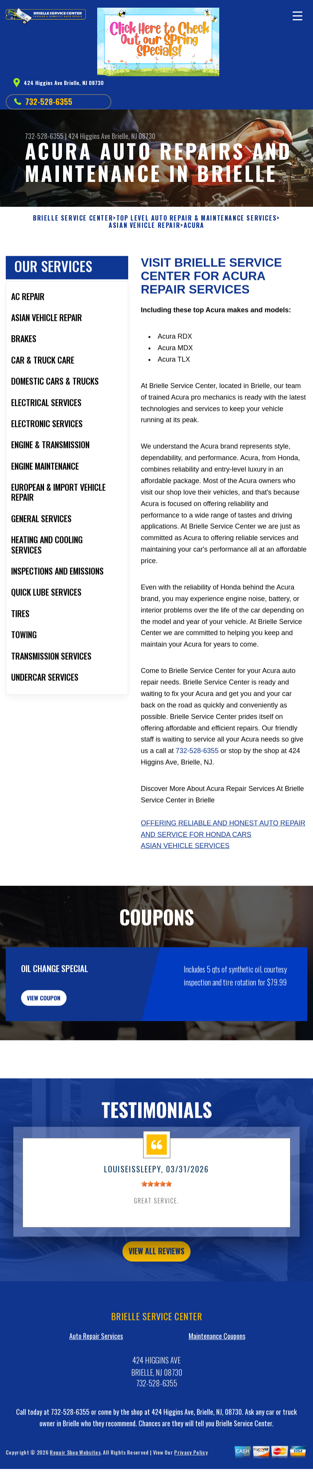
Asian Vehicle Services (185, 883)
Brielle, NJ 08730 (133, 136)
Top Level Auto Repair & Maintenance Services (196, 218)
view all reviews (156, 1299)
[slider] (156, 1230)
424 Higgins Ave (89, 136)
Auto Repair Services (96, 1386)
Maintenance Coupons (217, 1386)
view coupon (63, 1039)
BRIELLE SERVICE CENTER (73, 218)
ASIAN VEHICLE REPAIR (144, 225)
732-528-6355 (48, 101)
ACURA (194, 225)
